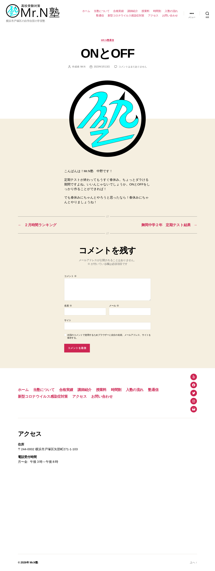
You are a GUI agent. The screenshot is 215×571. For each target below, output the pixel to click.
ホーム (86, 11)
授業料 (145, 11)
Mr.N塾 (34, 562)
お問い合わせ (170, 15)
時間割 (157, 11)
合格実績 (118, 11)
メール (114, 305)
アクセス (153, 15)
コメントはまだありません (133, 66)
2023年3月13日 (102, 66)
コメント (70, 276)
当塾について (101, 11)
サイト (67, 320)
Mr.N (82, 66)
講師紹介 (132, 11)
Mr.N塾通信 (107, 40)
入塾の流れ (171, 11)
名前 (68, 305)
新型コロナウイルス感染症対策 (126, 15)
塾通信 (100, 15)
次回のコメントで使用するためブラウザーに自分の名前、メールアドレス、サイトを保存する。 (109, 336)
